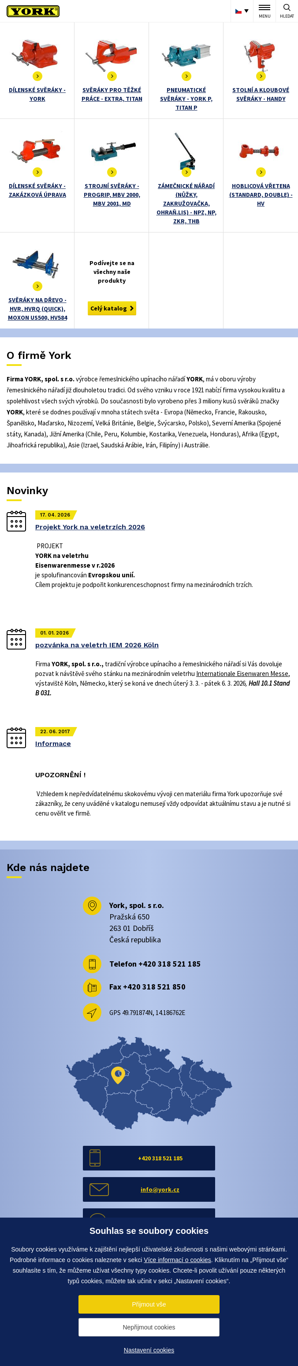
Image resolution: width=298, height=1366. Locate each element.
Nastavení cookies (149, 1350)
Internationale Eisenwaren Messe (242, 673)
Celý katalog (108, 308)
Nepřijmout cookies (149, 1327)
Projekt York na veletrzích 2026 (90, 527)
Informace (53, 743)
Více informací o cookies (177, 1259)
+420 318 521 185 (169, 964)
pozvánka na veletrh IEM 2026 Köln (97, 645)
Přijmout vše (149, 1304)
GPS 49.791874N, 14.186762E (147, 1012)
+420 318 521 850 (154, 987)
